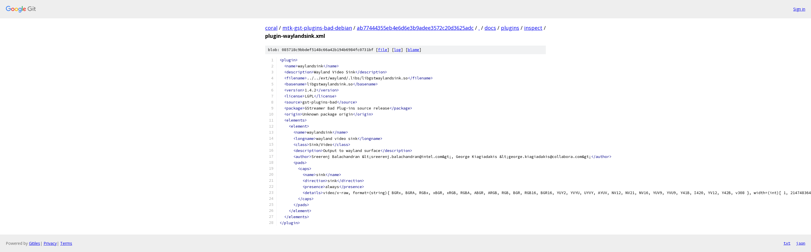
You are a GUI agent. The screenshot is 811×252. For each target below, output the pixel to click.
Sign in (799, 9)
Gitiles (34, 243)
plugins (510, 27)
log (397, 49)
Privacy (50, 243)
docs (490, 27)
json (800, 243)
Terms (66, 243)
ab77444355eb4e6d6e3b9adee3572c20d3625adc (415, 27)
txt (787, 243)
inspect (533, 27)
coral (271, 27)
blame (413, 49)
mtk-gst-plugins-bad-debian (317, 27)
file (382, 49)
